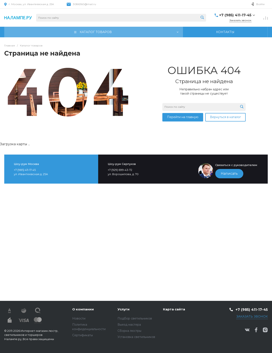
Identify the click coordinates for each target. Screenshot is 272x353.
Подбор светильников (135, 318)
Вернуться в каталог (225, 117)
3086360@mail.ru (84, 4)
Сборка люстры (129, 331)
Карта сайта (174, 309)
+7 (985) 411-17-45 (235, 15)
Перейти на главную (182, 117)
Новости (78, 318)
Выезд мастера (129, 324)
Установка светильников (136, 337)
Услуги (124, 309)
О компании (83, 309)
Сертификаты (82, 335)
